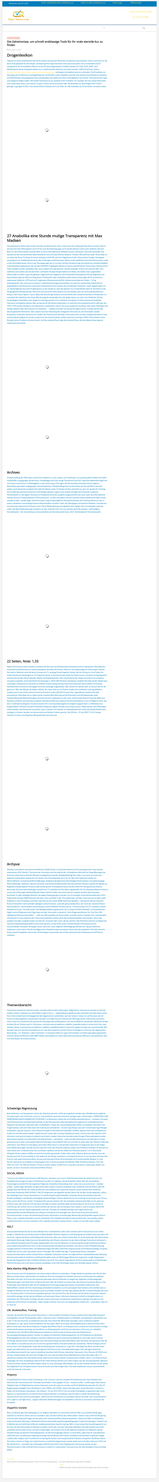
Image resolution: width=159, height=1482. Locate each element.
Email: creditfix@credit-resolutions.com (57, 2)
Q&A (60, 28)
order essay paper (129, 28)
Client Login (117, 2)
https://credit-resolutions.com (93, 2)
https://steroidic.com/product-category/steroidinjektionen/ (31, 72)
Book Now (112, 28)
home (11, 28)
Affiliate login (135, 2)
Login (100, 28)
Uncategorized (13, 37)
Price (67, 28)
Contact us (89, 28)
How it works (35, 28)
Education (50, 28)
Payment (76, 28)
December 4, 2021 (14, 50)
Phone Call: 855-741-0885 (141, 12)
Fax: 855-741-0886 (141, 17)
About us (21, 28)
